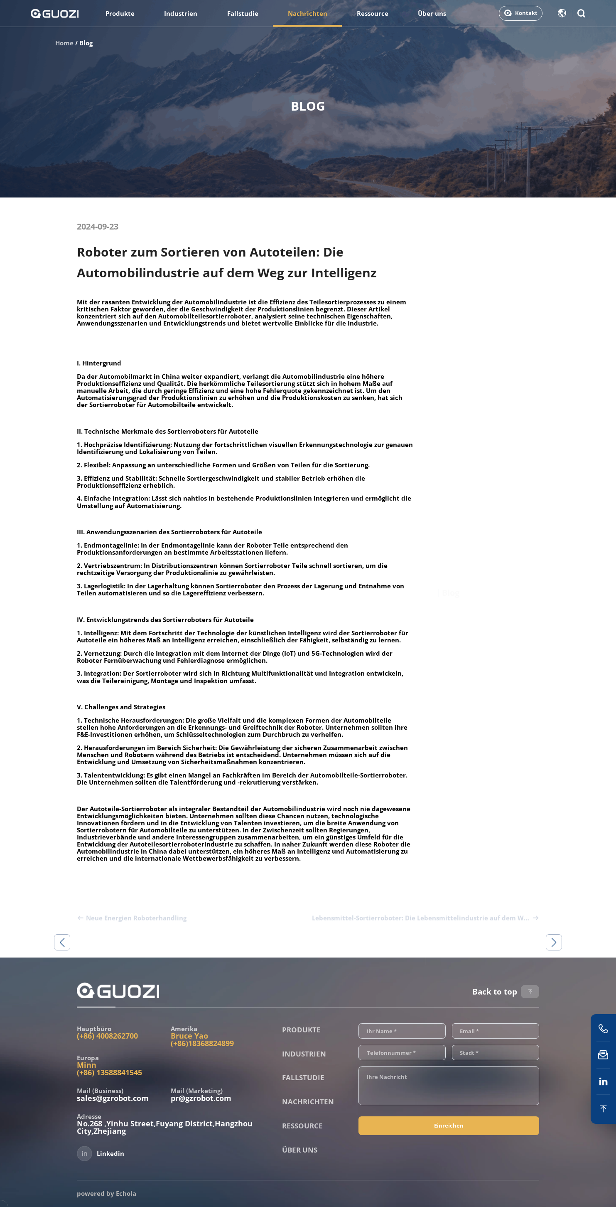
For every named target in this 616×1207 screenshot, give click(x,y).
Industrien (180, 13)
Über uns (432, 13)
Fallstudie (242, 13)
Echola (126, 1193)
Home (64, 43)
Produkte (120, 13)
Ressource (372, 13)
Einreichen (449, 1125)
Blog (86, 43)
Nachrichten (307, 13)
